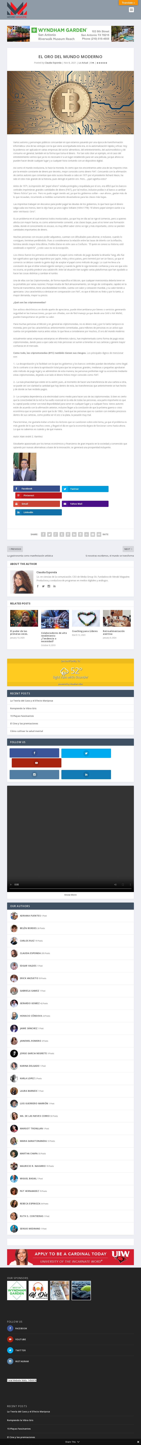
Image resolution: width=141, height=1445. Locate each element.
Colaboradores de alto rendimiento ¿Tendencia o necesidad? (54, 622)
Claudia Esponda (53, 62)
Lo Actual (83, 62)
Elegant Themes (28, 1437)
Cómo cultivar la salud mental (26, 715)
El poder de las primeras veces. (19, 617)
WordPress (57, 1437)
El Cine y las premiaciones (24, 708)
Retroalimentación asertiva (114, 617)
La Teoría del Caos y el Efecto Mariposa (31, 685)
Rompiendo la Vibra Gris (23, 693)
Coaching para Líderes (85, 615)
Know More (70, 869)
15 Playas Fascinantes (22, 700)
